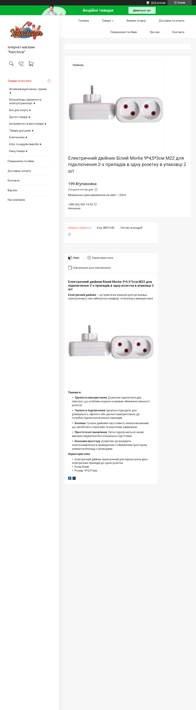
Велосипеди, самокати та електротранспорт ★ (25, 101)
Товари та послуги (19, 80)
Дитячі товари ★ (20, 117)
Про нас (155, 32)
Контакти (14, 180)
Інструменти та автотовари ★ (28, 123)
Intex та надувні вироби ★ (25, 144)
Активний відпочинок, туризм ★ (28, 91)
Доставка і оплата (19, 170)
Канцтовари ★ (18, 151)
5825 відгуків (158, 2)
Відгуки (12, 190)
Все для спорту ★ (20, 110)
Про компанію (16, 199)
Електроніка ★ (18, 137)
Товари (106, 20)
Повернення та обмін (21, 161)
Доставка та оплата (171, 20)
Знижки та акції (136, 20)
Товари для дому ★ (21, 130)
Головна (83, 20)
